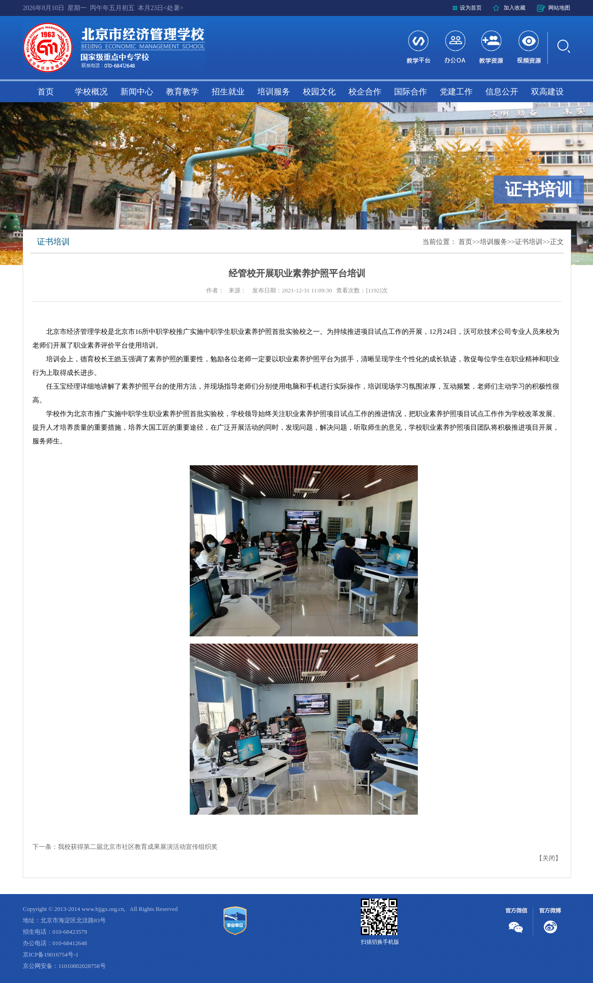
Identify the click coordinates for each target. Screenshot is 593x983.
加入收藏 (514, 8)
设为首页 (471, 8)
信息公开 (501, 91)
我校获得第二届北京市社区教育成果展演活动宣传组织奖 (138, 846)
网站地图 (559, 8)
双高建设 (547, 91)
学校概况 (91, 91)
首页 (45, 91)
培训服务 (273, 91)
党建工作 (456, 91)
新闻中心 (136, 91)
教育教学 (182, 91)
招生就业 (228, 91)
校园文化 (319, 91)
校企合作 (365, 91)
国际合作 (410, 91)
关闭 (548, 858)
